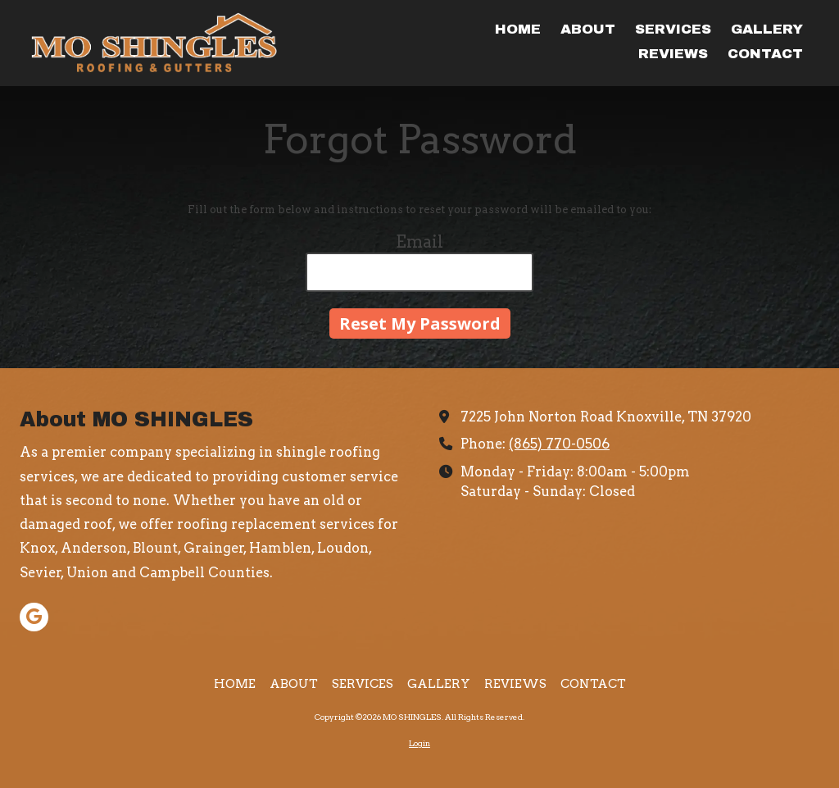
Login (419, 743)
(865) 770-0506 (559, 443)
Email (419, 242)
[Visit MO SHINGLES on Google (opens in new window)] (34, 617)
